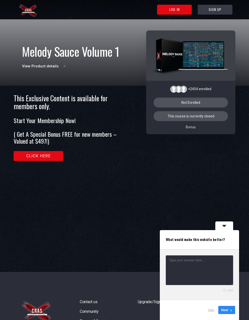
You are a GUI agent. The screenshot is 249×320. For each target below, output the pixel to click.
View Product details (44, 66)
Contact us (89, 301)
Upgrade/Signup (151, 301)
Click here (38, 156)
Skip (211, 310)
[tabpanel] (70, 127)
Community (89, 311)
